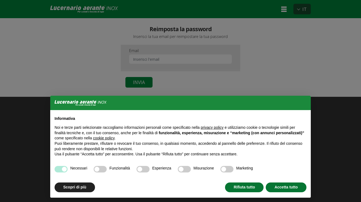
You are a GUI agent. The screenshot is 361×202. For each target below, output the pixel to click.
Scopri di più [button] (74, 187)
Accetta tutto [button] (286, 187)
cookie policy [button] (104, 138)
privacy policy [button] (212, 127)
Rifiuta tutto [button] (244, 187)
